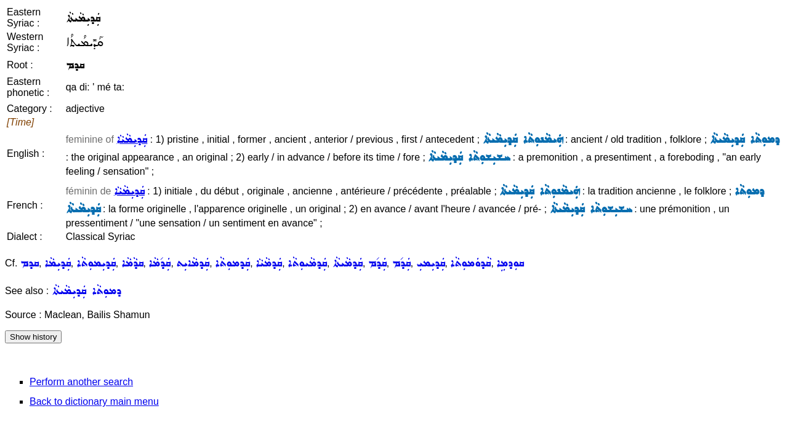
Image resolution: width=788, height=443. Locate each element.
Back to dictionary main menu (94, 401)
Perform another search (81, 382)
